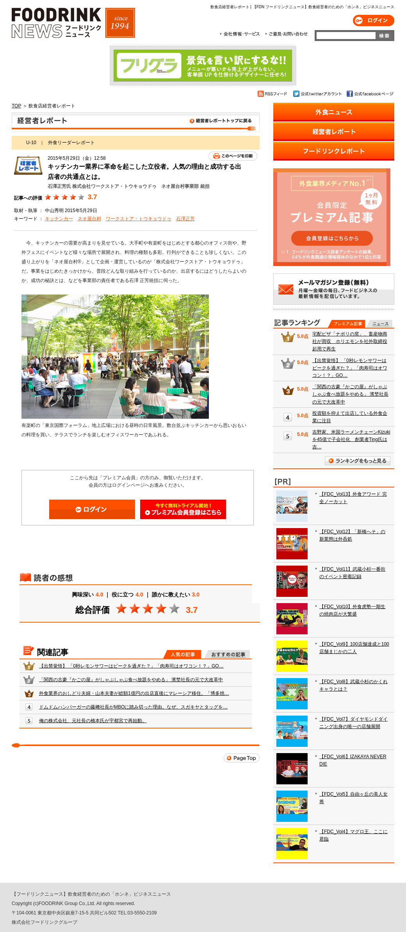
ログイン (373, 20)
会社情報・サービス (241, 34)
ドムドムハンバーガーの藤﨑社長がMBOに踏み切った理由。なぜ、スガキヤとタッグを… (133, 707)
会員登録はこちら (183, 509)
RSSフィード (273, 94)
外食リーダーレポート (71, 142)
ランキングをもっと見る (357, 460)
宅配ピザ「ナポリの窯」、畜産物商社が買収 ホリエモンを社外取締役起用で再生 (349, 341)
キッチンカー (59, 218)
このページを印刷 (232, 156)
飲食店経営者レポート (136, 122)
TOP (16, 106)
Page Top (242, 757)
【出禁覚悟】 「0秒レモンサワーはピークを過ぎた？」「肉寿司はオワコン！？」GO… (131, 666)
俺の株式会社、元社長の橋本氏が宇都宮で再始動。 (93, 720)
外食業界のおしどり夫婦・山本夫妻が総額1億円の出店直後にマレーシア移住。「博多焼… (134, 693)
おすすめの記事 (227, 654)
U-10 (31, 142)
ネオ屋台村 (89, 218)
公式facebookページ (369, 94)
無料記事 (379, 324)
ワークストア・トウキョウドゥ (138, 218)
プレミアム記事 (346, 324)
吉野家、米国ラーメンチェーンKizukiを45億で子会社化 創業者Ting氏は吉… (351, 439)
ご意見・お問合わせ (286, 34)
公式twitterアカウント (318, 94)
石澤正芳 (185, 218)
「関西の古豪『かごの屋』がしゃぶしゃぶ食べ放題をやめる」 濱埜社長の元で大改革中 (131, 679)
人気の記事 (182, 654)
